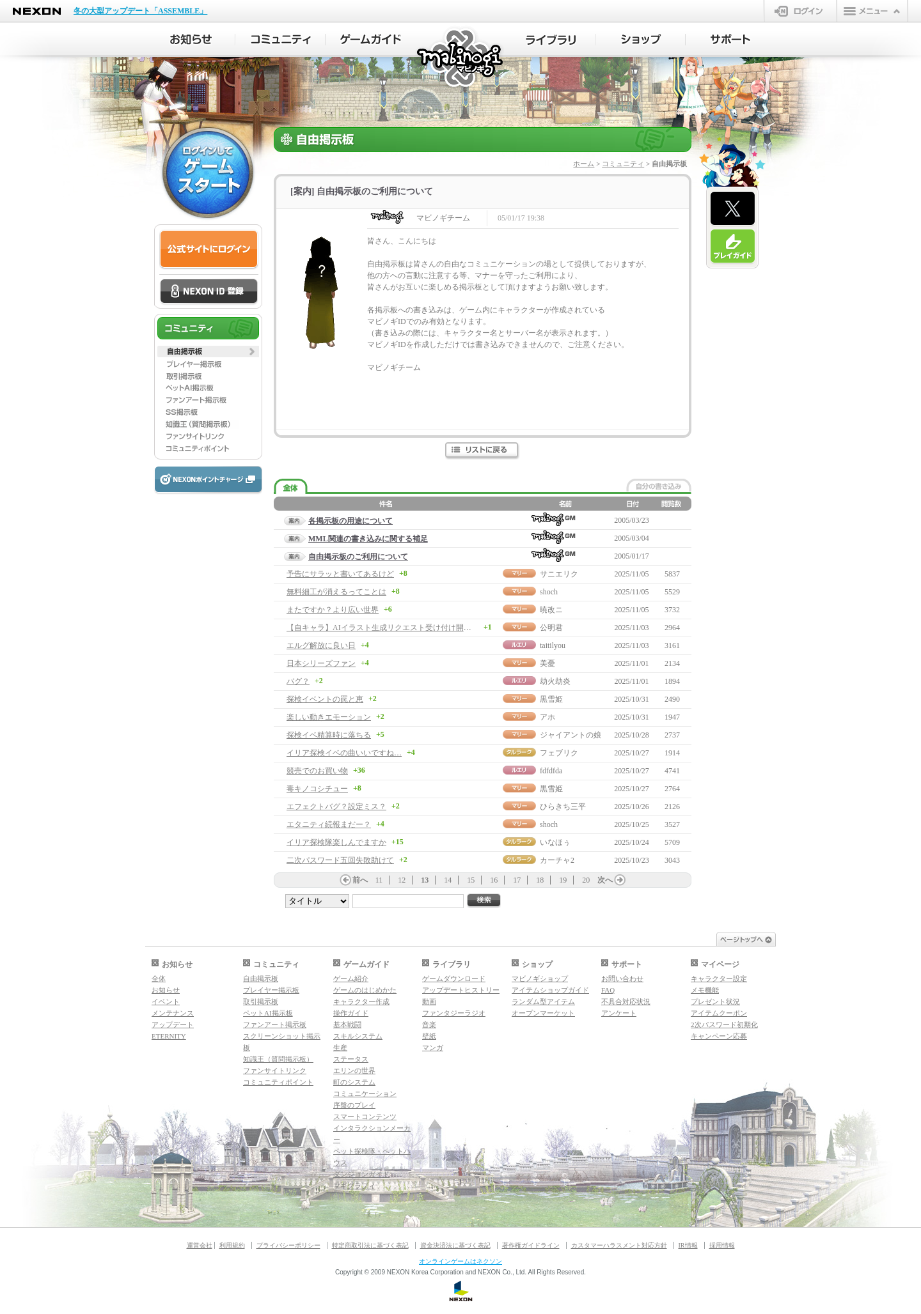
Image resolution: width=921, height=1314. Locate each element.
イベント (166, 1001)
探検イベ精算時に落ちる (329, 734)
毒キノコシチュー (317, 788)
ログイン (800, 11)
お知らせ (166, 990)
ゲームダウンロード (453, 978)
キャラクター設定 (719, 978)
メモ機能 (705, 990)
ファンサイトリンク (274, 1070)
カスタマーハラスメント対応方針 (619, 1245)
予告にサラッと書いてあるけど (340, 573)
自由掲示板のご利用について (358, 556)
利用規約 (232, 1245)
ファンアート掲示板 (274, 1024)
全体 (159, 978)
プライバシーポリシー (288, 1245)
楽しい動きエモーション (329, 717)
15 (471, 880)
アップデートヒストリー (461, 990)
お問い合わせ (622, 978)
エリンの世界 (354, 1070)
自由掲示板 (260, 978)
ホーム (583, 163)
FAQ (608, 990)
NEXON (37, 11)
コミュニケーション (365, 1093)
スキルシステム (357, 1036)
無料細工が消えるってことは (336, 591)
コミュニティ (623, 163)
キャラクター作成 (361, 1001)
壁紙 (429, 1036)
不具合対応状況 (625, 1001)
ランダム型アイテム (543, 1001)
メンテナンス (173, 1013)
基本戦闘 (347, 1024)
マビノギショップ (540, 978)
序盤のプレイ (354, 1105)
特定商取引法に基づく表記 (370, 1245)
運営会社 (199, 1245)
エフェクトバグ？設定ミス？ (336, 806)
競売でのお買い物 (317, 770)
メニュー (872, 11)
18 (540, 880)
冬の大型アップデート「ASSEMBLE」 (140, 10)
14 (448, 880)
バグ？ (298, 681)
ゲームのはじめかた (365, 990)
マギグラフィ (354, 1185)
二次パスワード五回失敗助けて (340, 860)
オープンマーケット (543, 1013)
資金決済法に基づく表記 (455, 1245)
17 (517, 880)
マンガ (432, 1047)
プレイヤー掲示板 (271, 990)
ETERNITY (169, 1036)
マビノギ (460, 58)
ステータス (350, 1059)
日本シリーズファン (321, 663)
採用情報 (722, 1245)
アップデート (173, 1024)
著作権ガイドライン (531, 1245)
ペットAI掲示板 (268, 1013)
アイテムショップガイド (550, 990)
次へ (605, 880)
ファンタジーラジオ (453, 1013)
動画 (429, 1001)
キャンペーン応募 (719, 1036)
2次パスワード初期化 (724, 1024)
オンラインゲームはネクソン (460, 1261)
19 (563, 880)
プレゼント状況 (715, 1001)
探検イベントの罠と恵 (325, 699)
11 (379, 880)
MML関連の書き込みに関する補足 (368, 538)
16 (494, 880)
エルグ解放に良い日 (321, 645)
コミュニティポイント (278, 1082)
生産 (340, 1047)
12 (401, 880)
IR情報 (688, 1245)
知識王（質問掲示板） (278, 1059)
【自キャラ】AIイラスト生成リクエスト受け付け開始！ (383, 627)
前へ (360, 880)
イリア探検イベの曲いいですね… (344, 752)
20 (586, 880)
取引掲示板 (260, 1001)
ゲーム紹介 (350, 978)
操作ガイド (350, 1013)
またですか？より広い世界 (333, 609)
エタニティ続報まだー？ (329, 824)
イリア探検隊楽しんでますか (336, 842)
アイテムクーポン (719, 1013)
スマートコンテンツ (365, 1116)
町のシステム (354, 1082)
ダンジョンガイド (361, 1174)
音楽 (429, 1024)
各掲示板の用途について (350, 520)
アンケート (618, 1013)
